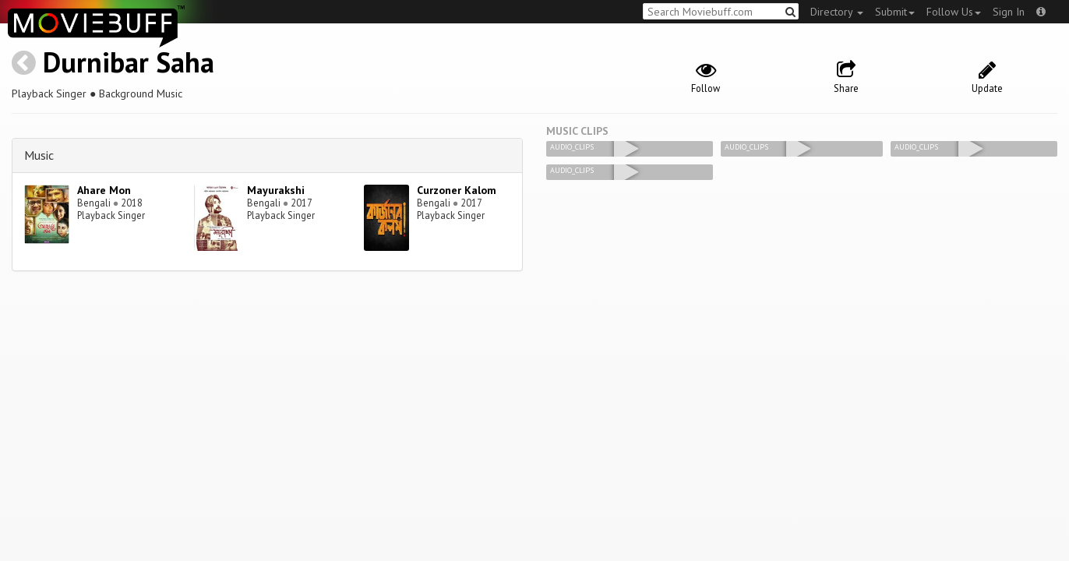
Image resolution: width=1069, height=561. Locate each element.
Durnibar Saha (128, 62)
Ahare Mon (104, 190)
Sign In (1009, 12)
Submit (895, 12)
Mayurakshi (276, 190)
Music (39, 155)
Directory (836, 12)
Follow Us (953, 12)
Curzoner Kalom (456, 190)
